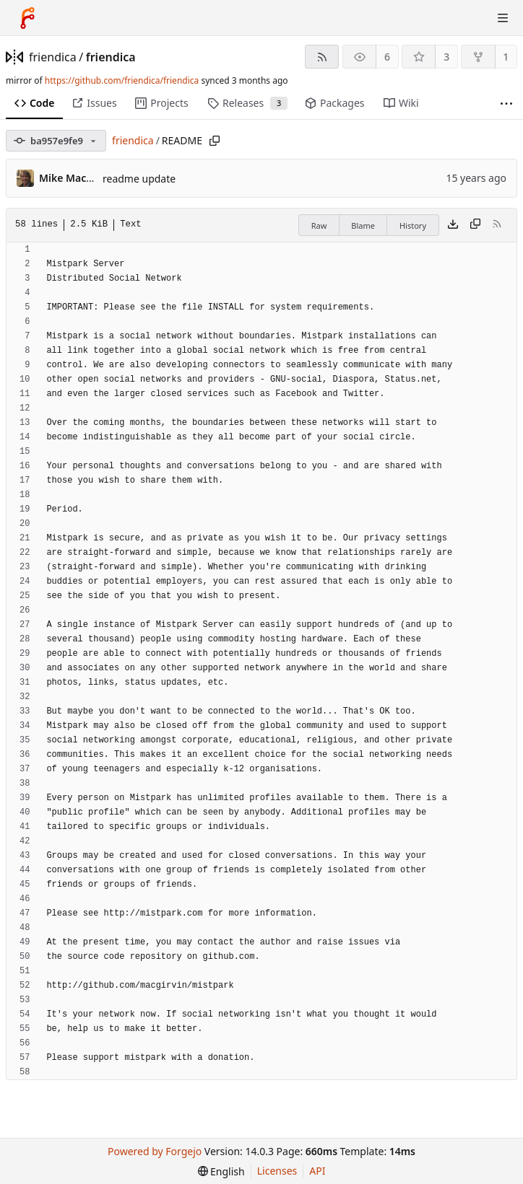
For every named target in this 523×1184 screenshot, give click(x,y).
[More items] (506, 103)
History (412, 225)
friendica (53, 57)
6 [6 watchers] (387, 56)
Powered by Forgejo (155, 1151)
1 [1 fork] (506, 56)
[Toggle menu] (503, 18)
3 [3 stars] (446, 56)
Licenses (277, 1171)
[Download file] (452, 225)
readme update (139, 178)
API (317, 1171)
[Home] (27, 18)
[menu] (221, 1171)
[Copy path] (214, 141)
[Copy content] (475, 225)
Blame (363, 225)
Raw (319, 225)
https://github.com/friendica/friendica (122, 80)
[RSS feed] (322, 57)
